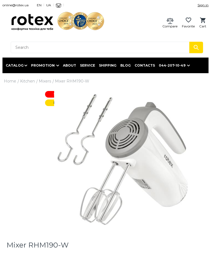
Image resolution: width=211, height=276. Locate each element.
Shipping (107, 65)
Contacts (145, 65)
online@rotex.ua (15, 5)
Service (87, 65)
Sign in (203, 5)
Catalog (15, 65)
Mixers (45, 81)
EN (39, 5)
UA (48, 5)
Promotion (43, 65)
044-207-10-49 (172, 65)
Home (10, 81)
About (69, 65)
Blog (125, 65)
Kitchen (27, 81)
